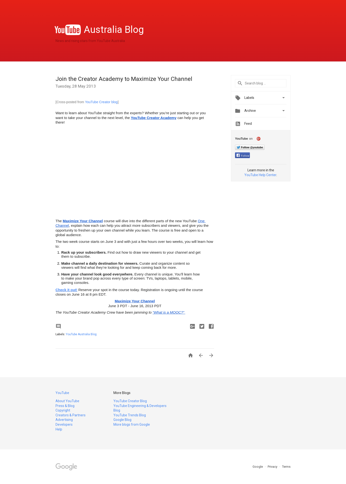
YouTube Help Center (260, 175)
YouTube (62, 393)
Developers (64, 424)
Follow (242, 155)
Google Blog (122, 420)
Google (258, 466)
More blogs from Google (131, 424)
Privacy (273, 466)
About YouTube (67, 401)
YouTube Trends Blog (129, 415)
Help (59, 429)
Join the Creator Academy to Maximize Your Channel (124, 79)
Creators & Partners (71, 415)
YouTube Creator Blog (130, 401)
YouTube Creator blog (101, 102)
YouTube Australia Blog (81, 334)
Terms (286, 466)
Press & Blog (65, 406)
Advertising (64, 420)
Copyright (63, 410)
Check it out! (66, 290)
